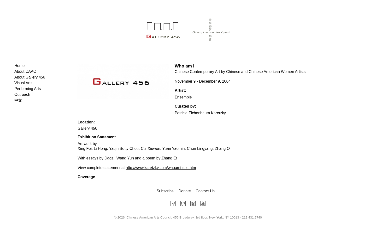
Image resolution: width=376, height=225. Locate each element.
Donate (184, 191)
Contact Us (205, 191)
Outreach (22, 94)
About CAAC (25, 71)
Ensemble (183, 97)
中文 (18, 100)
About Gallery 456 (29, 77)
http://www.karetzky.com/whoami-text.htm (161, 168)
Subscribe (165, 191)
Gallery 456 (87, 128)
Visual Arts (23, 83)
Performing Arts (27, 89)
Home (19, 66)
